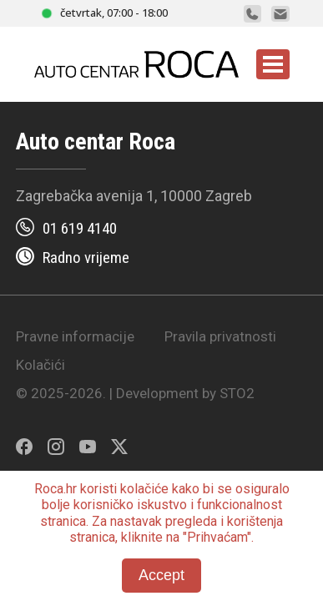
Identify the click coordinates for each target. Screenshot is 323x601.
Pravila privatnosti (220, 336)
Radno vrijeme (86, 257)
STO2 (237, 393)
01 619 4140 (80, 228)
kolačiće (144, 489)
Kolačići (40, 364)
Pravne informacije (75, 336)
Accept (161, 575)
